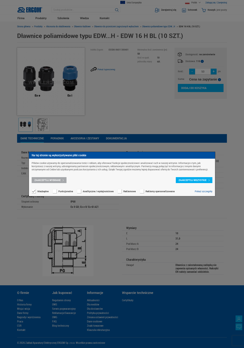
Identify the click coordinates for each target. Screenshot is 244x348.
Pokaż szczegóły (203, 191)
